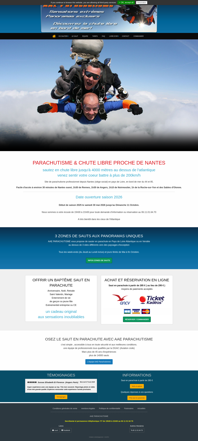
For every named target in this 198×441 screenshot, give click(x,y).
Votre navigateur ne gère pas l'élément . (99, 95)
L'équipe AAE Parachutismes (99, 362)
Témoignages (61, 397)
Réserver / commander (137, 319)
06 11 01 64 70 (137, 430)
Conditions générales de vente (65, 408)
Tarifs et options (137, 386)
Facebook (66, 430)
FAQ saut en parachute (137, 398)
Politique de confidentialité (109, 408)
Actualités (141, 408)
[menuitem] (54, 36)
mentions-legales (88, 408)
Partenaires (128, 408)
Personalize (141, 3)
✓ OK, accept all (126, 2)
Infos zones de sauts (99, 260)
